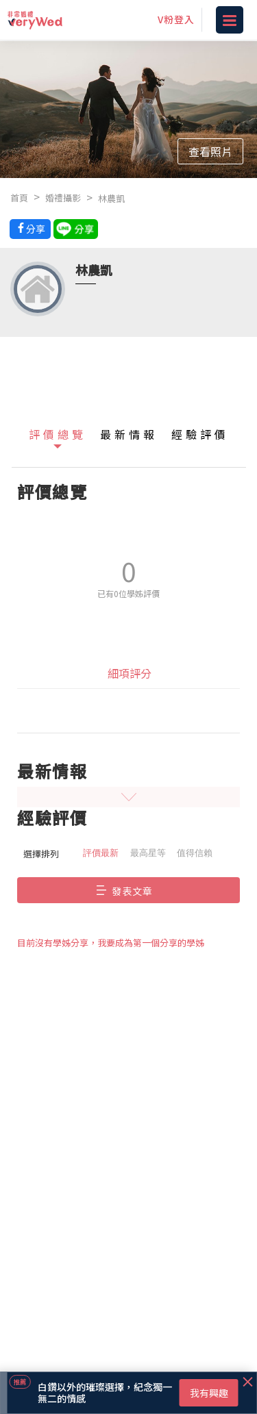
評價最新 (101, 853)
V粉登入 (176, 19)
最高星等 (148, 853)
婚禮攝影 (63, 197)
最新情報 (129, 434)
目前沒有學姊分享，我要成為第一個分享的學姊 (110, 942)
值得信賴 (194, 853)
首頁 (19, 197)
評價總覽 (57, 434)
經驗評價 (200, 434)
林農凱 (111, 198)
